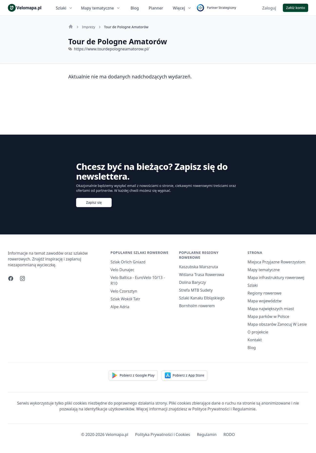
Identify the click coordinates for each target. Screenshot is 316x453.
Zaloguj (269, 8)
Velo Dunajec (122, 269)
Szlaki (64, 8)
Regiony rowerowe (264, 293)
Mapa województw (264, 301)
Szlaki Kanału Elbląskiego (202, 298)
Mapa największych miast (270, 308)
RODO (229, 434)
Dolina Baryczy (192, 282)
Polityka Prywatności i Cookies (162, 434)
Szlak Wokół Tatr (125, 299)
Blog (134, 8)
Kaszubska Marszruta (198, 266)
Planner (156, 8)
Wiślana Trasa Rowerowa (201, 274)
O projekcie (257, 332)
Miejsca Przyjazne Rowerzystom (276, 262)
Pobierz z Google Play (133, 375)
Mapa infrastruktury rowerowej (275, 277)
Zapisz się (94, 202)
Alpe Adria (119, 306)
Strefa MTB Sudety (196, 290)
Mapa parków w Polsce (268, 316)
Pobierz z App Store (184, 375)
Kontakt (254, 339)
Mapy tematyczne (101, 8)
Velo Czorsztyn (123, 291)
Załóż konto (295, 7)
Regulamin (207, 434)
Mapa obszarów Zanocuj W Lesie (277, 324)
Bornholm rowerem (197, 305)
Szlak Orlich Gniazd (127, 262)
